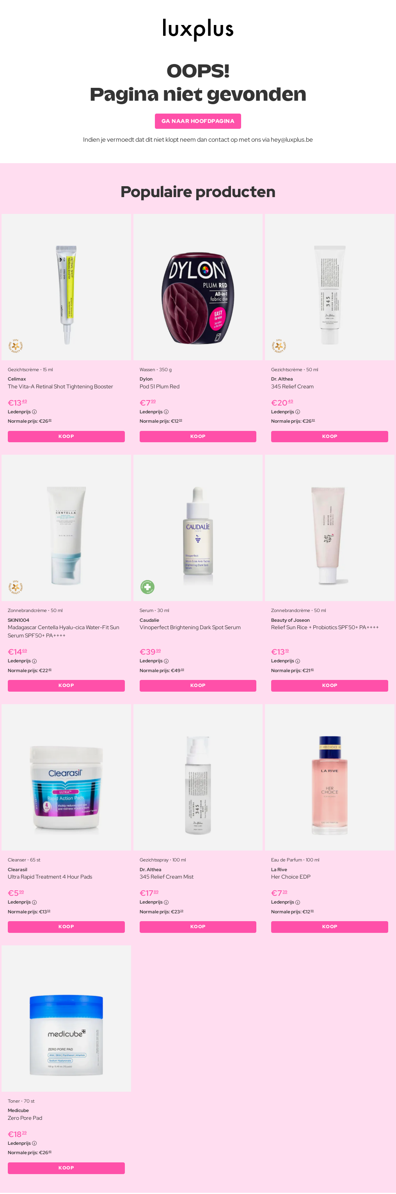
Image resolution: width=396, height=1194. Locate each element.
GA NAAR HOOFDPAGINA (198, 121)
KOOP (66, 437)
